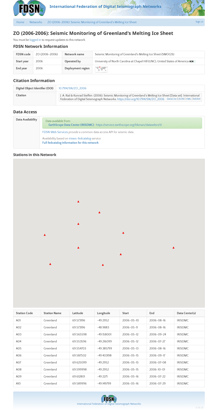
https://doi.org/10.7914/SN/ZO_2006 (140, 99)
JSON (181, 99)
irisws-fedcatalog (80, 138)
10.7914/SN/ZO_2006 (72, 88)
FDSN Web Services (55, 132)
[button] (78, 248)
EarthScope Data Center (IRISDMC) (71, 125)
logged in (35, 40)
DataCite (171, 99)
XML (188, 99)
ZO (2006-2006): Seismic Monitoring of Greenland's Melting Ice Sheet (91, 22)
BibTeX (197, 99)
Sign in (199, 21)
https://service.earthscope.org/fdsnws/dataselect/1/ (129, 125)
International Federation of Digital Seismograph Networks (109, 404)
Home (20, 22)
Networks (36, 22)
